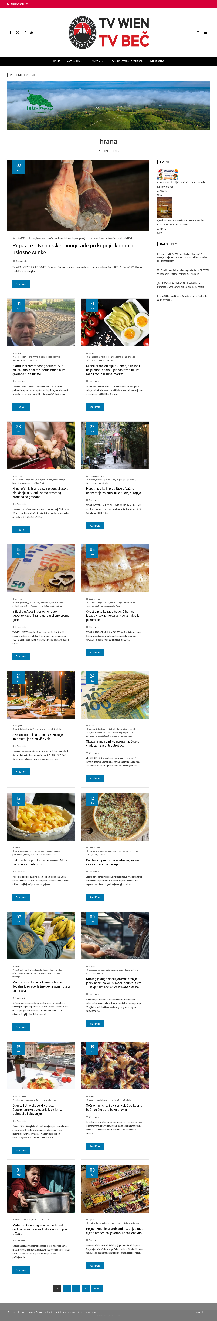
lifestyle (126, 602)
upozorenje (96, 483)
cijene (42, 480)
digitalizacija (111, 729)
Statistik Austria (30, 606)
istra (31, 1100)
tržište (23, 360)
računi (88, 360)
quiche (88, 855)
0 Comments (19, 261)
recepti (90, 238)
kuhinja (119, 602)
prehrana (131, 357)
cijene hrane (110, 357)
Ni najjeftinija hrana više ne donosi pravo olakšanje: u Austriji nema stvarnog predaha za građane (40, 493)
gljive (110, 851)
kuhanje (68, 238)
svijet (49, 1220)
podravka (56, 357)
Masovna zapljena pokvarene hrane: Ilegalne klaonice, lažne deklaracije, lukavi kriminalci (41, 986)
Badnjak (25, 729)
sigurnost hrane (53, 973)
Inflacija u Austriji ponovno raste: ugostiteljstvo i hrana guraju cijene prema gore (41, 616)
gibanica (106, 602)
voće (137, 1223)
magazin (18, 725)
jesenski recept (125, 851)
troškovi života (39, 483)
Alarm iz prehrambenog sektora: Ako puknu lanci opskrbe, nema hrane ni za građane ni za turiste (39, 370)
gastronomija (17, 855)
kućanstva (16, 483)
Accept (199, 1312)
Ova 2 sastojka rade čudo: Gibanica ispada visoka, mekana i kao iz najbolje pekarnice (113, 616)
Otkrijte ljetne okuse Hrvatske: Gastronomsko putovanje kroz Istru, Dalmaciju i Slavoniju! (37, 1110)
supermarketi (26, 483)
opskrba (48, 357)
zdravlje (105, 483)
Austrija (18, 476)
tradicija (57, 729)
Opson (29, 973)
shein (88, 733)
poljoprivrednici (108, 1223)
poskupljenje (17, 606)
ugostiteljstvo (43, 606)
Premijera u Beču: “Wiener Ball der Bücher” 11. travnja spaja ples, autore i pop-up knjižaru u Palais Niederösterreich (182, 257)
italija (118, 480)
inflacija (62, 480)
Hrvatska (18, 353)
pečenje (82, 238)
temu (109, 733)
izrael (34, 1220)
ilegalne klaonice (49, 970)
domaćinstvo (51, 238)
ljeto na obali (20, 1096)
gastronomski (101, 851)
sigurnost (16, 360)
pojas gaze (42, 1220)
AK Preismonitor (21, 480)
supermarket (104, 360)
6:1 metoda (93, 357)
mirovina (134, 970)
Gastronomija (94, 599)
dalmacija (19, 1100)
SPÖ (104, 733)
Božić (32, 729)
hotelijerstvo (45, 602)
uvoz (36, 360)
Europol (25, 970)
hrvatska (36, 357)
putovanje (131, 480)
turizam (30, 360)
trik (111, 360)
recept (88, 606)
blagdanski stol (38, 238)
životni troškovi (56, 606)
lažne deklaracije (19, 973)
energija (114, 970)
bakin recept (27, 851)
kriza (43, 357)
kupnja (75, 238)
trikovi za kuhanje (105, 606)
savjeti (97, 238)
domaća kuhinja (95, 602)
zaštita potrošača (107, 736)
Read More (21, 284)
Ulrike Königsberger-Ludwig (123, 733)
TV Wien (116, 606)
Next (96, 1288)
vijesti (91, 353)
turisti (88, 483)
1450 (91, 729)
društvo (92, 1223)
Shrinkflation (96, 733)
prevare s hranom (39, 973)
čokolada (36, 851)
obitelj (50, 729)
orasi (43, 855)
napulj (124, 480)
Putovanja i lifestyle (97, 476)
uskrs (103, 238)
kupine (110, 1100)
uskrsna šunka (112, 238)
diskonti (49, 480)
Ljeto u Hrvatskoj (41, 1100)
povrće (118, 1223)
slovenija (16, 977)
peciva (132, 602)
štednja (95, 360)
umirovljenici (98, 973)
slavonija (52, 1100)
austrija (102, 357)
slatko (17, 848)
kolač (38, 855)
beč (37, 480)
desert (43, 851)
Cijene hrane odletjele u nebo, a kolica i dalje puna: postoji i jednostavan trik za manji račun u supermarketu (113, 370)
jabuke (32, 855)
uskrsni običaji (126, 238)
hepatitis (106, 480)
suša (133, 1223)
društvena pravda (103, 970)
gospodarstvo (21, 357)
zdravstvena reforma (123, 736)
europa (99, 480)
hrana (60, 238)
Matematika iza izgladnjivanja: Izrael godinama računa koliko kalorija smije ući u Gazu (40, 1229)
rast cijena (126, 1223)
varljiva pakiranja (93, 736)
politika (133, 729)
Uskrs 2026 (20, 238)
